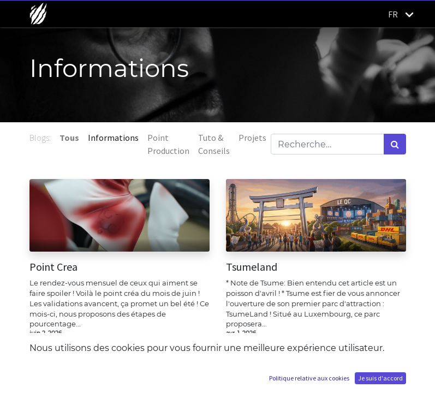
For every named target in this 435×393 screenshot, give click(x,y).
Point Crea (53, 266)
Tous (69, 137)
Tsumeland (251, 266)
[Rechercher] (395, 144)
